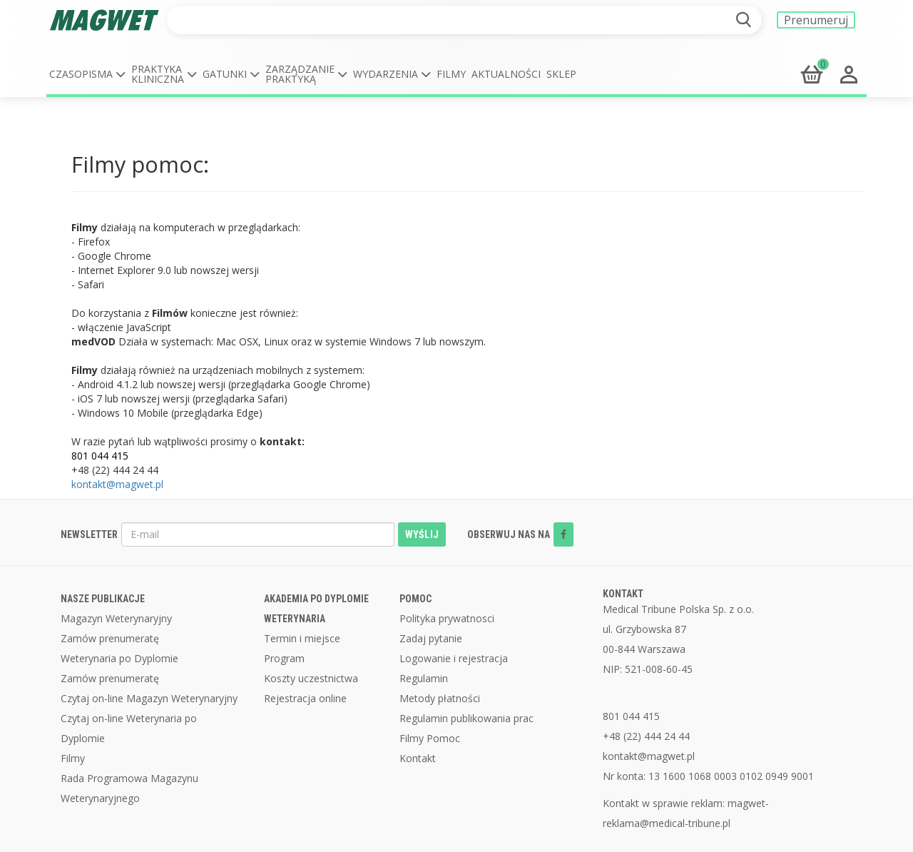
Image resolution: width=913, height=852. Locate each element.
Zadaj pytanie (430, 638)
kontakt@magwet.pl (117, 484)
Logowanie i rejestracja (453, 658)
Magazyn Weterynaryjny (116, 618)
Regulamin (423, 678)
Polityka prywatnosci (446, 618)
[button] (87, 74)
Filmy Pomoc (429, 738)
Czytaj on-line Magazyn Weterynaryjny (149, 698)
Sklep (561, 74)
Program (284, 658)
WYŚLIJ (422, 534)
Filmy (451, 74)
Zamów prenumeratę (110, 638)
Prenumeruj (816, 20)
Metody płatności (439, 698)
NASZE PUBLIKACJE (103, 598)
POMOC (415, 598)
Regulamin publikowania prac (466, 718)
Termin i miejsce (302, 638)
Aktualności (506, 74)
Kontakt (417, 758)
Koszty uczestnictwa (311, 678)
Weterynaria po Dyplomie (119, 658)
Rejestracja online (305, 698)
